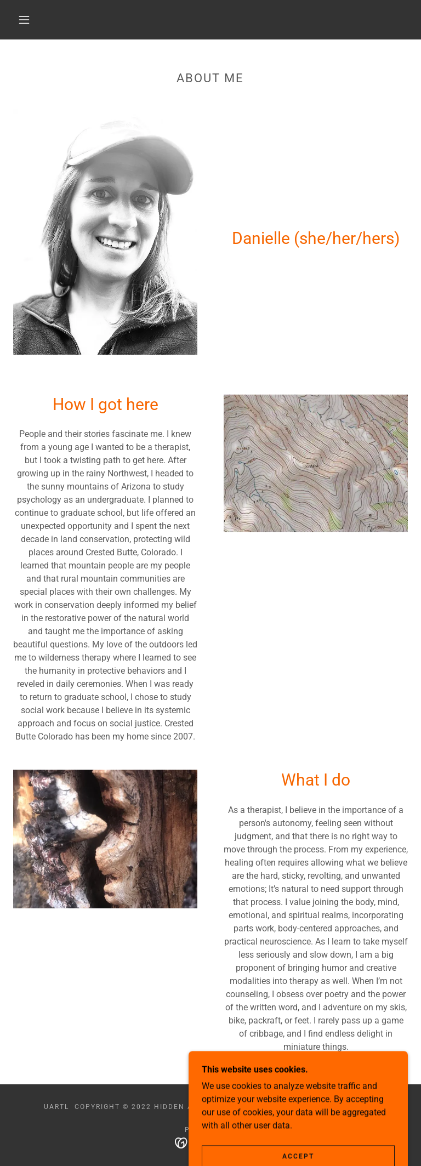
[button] (24, 20)
